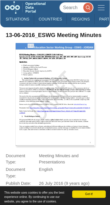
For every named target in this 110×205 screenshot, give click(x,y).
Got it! (89, 194)
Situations (17, 19)
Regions (80, 19)
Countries (50, 19)
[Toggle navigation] (101, 7)
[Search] (76, 7)
